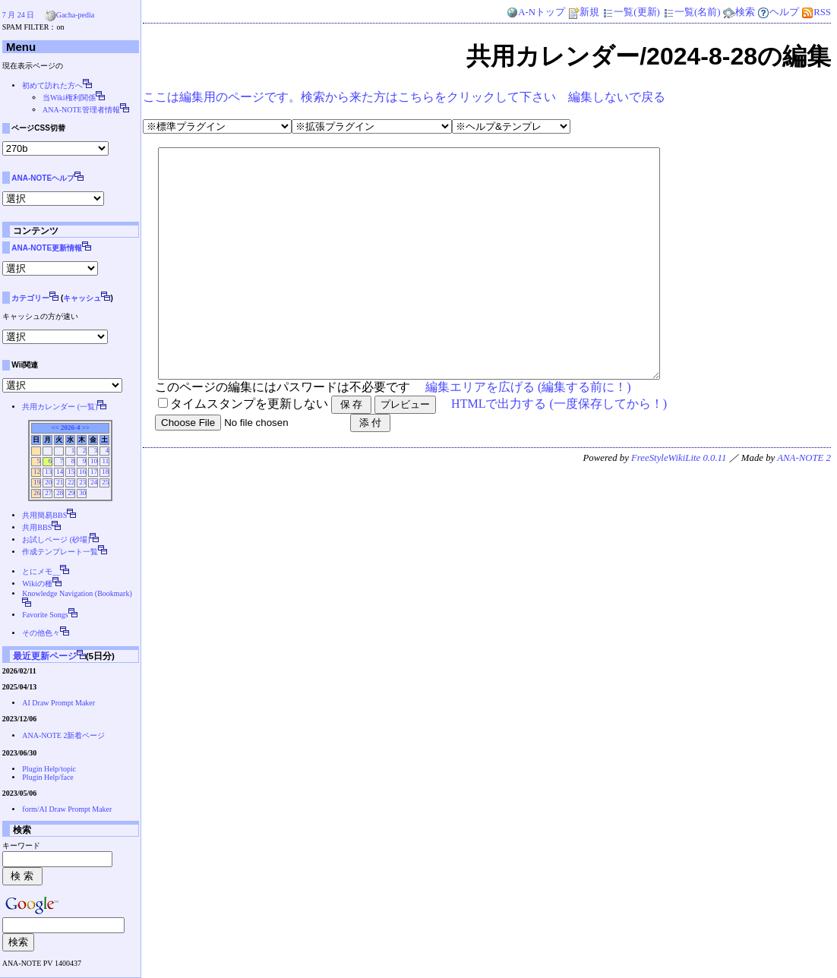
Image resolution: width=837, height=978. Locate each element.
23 (82, 482)
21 (59, 482)
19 (36, 482)
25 (105, 482)
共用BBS (37, 527)
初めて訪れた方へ (52, 85)
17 (93, 471)
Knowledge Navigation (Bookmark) (76, 593)
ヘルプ (778, 12)
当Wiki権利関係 (69, 97)
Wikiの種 (37, 583)
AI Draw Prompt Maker (58, 703)
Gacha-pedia (75, 15)
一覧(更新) (631, 12)
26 (36, 493)
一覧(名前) (691, 12)
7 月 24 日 (18, 15)
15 (71, 471)
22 (71, 482)
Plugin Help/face (47, 777)
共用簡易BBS (44, 515)
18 (105, 471)
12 (36, 471)
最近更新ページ (45, 656)
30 (82, 493)
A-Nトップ (535, 12)
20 (48, 482)
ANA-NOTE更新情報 (46, 248)
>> (86, 427)
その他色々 (41, 633)
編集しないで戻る (616, 96)
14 (59, 471)
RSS (816, 12)
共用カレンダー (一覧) (59, 406)
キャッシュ (82, 298)
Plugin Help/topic (49, 769)
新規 (583, 12)
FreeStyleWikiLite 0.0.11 (678, 503)
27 (48, 493)
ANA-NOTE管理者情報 (81, 110)
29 (71, 493)
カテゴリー (30, 298)
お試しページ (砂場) (56, 539)
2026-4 (71, 427)
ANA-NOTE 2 (804, 503)
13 (48, 471)
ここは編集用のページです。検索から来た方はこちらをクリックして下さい (349, 96)
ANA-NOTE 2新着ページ (63, 735)
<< (54, 427)
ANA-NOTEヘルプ (42, 178)
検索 (739, 12)
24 (93, 482)
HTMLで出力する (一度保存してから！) (559, 449)
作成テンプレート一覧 (60, 551)
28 (59, 493)
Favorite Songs (45, 614)
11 (105, 461)
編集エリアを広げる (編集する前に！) (528, 432)
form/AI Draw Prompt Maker (67, 809)
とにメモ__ (41, 571)
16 (82, 471)
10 (93, 461)
